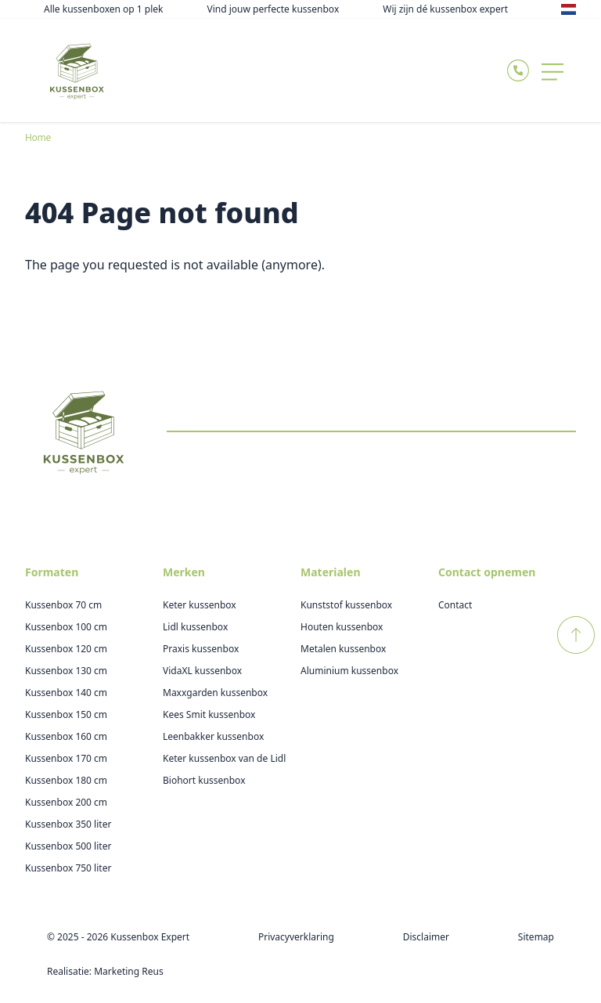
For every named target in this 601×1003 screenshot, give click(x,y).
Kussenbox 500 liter (68, 846)
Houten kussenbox (341, 626)
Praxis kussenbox (201, 648)
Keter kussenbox (199, 605)
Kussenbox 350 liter (68, 824)
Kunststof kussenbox (346, 605)
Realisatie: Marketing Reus (105, 971)
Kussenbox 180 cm (66, 780)
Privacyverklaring (296, 936)
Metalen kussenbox (343, 648)
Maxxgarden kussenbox (215, 692)
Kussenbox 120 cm (66, 648)
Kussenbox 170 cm (66, 758)
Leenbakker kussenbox (213, 736)
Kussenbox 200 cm (66, 802)
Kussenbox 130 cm (66, 670)
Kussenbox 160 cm (66, 736)
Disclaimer (426, 936)
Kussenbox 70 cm (63, 605)
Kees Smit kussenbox (209, 714)
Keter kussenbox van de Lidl (224, 758)
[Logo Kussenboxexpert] (77, 70)
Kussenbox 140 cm (66, 692)
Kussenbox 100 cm (66, 626)
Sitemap (536, 936)
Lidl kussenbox (195, 626)
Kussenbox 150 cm (66, 714)
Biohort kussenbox (204, 780)
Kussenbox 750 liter (68, 868)
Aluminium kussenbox (349, 670)
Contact (455, 605)
